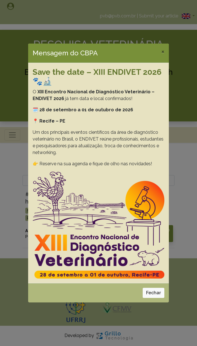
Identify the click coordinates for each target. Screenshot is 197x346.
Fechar (153, 292)
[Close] (163, 51)
